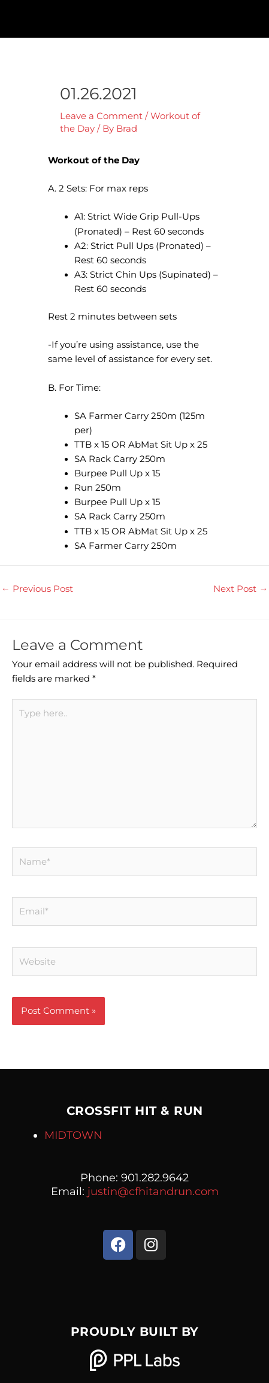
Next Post (240, 588)
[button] (134, 16)
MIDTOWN (73, 1135)
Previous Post (37, 588)
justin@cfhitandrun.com (153, 1191)
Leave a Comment (101, 116)
